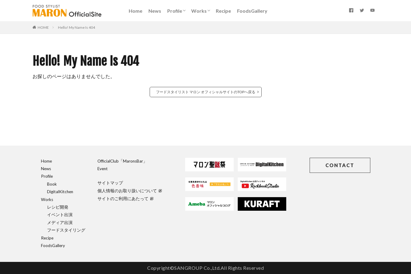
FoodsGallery (252, 11)
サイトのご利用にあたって (125, 198)
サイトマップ (110, 182)
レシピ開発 (57, 207)
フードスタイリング (66, 230)
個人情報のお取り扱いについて (129, 190)
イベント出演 (60, 214)
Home (135, 11)
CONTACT (339, 165)
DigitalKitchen (60, 191)
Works (199, 11)
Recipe (223, 11)
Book (52, 184)
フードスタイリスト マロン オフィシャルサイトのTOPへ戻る (205, 92)
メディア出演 (60, 222)
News (154, 11)
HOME (43, 27)
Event (102, 168)
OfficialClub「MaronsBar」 (122, 161)
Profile (174, 11)
